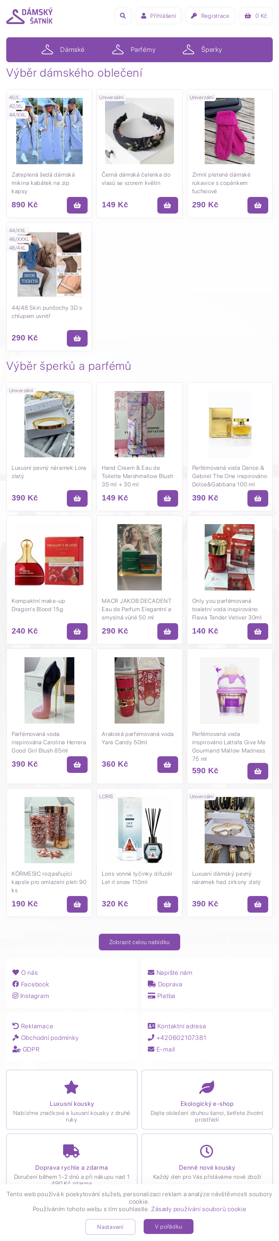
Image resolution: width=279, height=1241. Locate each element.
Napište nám (171, 972)
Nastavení (110, 1227)
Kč (256, 15)
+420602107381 (178, 1038)
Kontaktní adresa (178, 1026)
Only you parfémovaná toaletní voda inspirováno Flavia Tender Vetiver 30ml (227, 609)
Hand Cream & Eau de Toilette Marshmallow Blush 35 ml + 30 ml (137, 476)
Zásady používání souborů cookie (198, 1209)
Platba (162, 996)
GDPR (26, 1049)
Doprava (166, 984)
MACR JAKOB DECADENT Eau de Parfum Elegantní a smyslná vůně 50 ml (136, 609)
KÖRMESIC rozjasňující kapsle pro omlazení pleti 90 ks (49, 882)
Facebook (31, 984)
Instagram (31, 996)
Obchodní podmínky (46, 1038)
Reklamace (33, 1026)
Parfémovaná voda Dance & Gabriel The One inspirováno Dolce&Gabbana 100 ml (229, 476)
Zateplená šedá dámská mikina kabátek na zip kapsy (43, 182)
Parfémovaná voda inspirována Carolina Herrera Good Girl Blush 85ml (49, 742)
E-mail (162, 1049)
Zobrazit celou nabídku (139, 942)
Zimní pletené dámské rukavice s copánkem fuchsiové (221, 182)
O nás (25, 972)
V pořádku (168, 1226)
